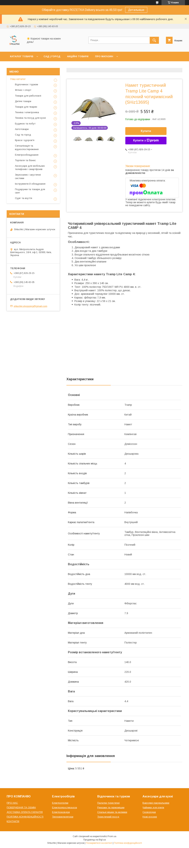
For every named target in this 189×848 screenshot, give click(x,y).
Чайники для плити (153, 807)
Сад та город (23, 134)
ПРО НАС (12, 802)
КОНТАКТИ (13, 821)
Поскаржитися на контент (99, 843)
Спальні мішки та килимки (112, 812)
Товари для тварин (26, 106)
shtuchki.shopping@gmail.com (30, 306)
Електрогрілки (60, 802)
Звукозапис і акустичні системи (28, 176)
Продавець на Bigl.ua (94, 839)
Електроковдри (61, 812)
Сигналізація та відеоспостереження (27, 147)
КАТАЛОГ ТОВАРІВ (21, 56)
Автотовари (22, 129)
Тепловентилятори (62, 816)
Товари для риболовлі (28, 95)
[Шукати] (154, 40)
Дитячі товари (23, 101)
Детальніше (136, 9)
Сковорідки (149, 812)
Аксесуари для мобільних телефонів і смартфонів (30, 167)
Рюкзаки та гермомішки (110, 807)
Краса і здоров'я (24, 140)
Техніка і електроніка (27, 112)
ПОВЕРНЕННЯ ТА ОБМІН (21, 807)
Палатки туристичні (108, 802)
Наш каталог (18, 79)
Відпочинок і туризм (26, 84)
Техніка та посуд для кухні (30, 117)
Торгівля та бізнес (25, 160)
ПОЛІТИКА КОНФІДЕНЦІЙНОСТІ (25, 816)
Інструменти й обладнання (30, 183)
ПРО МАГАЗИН (104, 56)
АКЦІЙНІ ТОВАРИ (77, 56)
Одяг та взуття (23, 198)
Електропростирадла (64, 807)
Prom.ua (112, 836)
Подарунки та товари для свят (30, 191)
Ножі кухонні (149, 816)
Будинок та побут (25, 123)
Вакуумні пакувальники (155, 802)
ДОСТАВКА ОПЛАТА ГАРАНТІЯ (25, 812)
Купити (146, 131)
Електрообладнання (26, 154)
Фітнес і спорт (23, 90)
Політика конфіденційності (128, 843)
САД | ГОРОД (52, 56)
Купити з (146, 140)
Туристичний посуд (108, 816)
